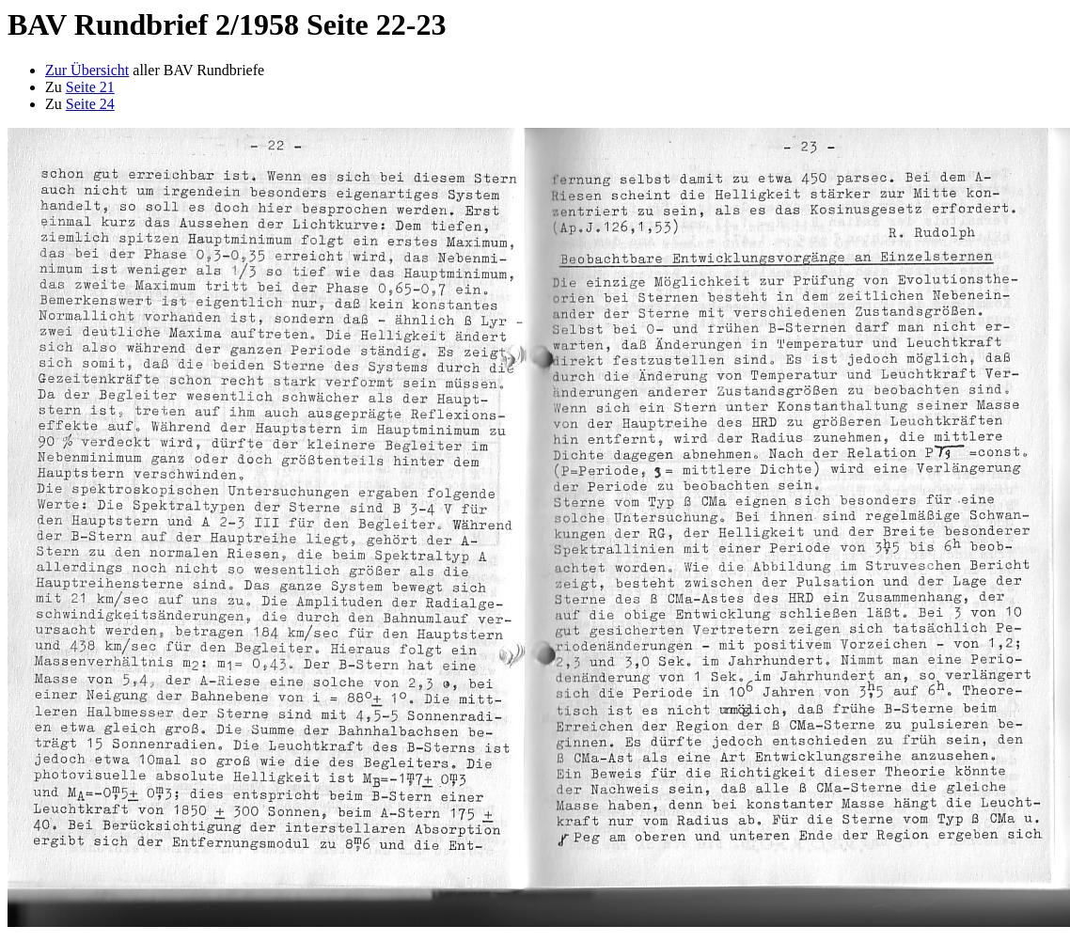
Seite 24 (90, 104)
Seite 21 (90, 87)
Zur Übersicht (87, 70)
